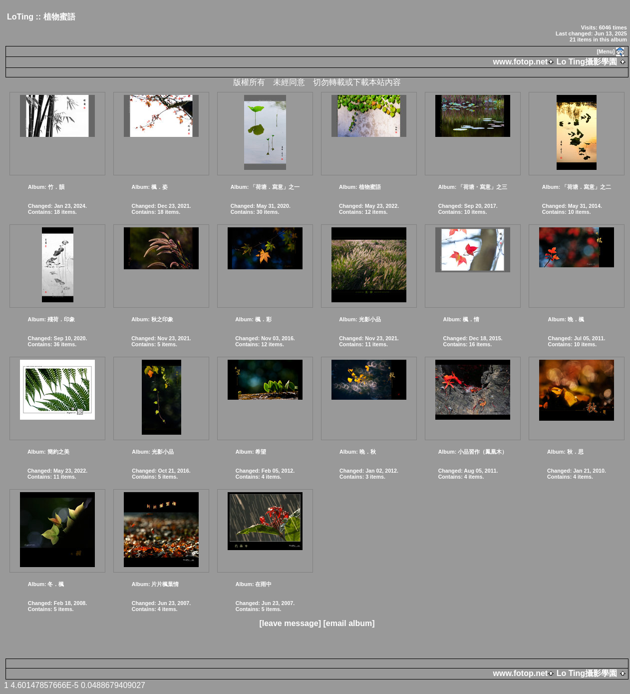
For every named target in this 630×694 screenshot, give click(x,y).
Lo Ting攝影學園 (586, 61)
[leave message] (290, 623)
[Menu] (606, 51)
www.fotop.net (520, 61)
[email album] (348, 623)
